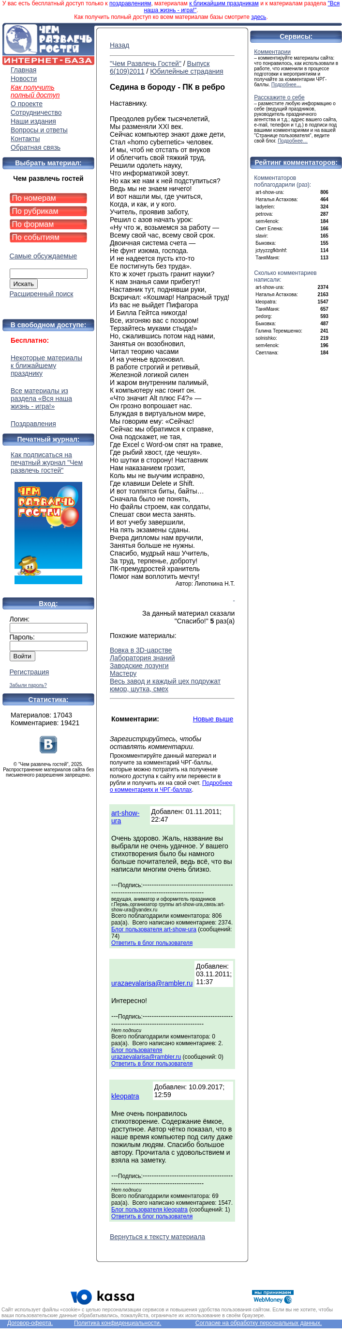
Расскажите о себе (279, 97)
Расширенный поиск (42, 294)
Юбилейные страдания (186, 71)
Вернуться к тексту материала (157, 1237)
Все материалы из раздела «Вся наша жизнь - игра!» (41, 398)
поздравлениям (130, 3)
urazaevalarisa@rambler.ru (152, 983)
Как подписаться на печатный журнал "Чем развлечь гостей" (48, 517)
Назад (119, 45)
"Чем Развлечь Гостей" (145, 63)
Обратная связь (35, 147)
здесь (258, 17)
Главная (23, 70)
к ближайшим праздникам (224, 3)
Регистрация (29, 672)
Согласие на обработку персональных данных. (258, 1323)
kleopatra (125, 1096)
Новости (24, 78)
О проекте (27, 104)
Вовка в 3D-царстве (141, 650)
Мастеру (123, 673)
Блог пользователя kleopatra (149, 1209)
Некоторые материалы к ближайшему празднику (46, 365)
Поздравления (33, 424)
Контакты (25, 139)
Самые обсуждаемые (43, 256)
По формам (33, 224)
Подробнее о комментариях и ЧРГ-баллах (171, 786)
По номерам (34, 198)
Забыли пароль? (28, 685)
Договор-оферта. (30, 1323)
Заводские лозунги (139, 666)
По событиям (36, 237)
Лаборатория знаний (142, 658)
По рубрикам (35, 211)
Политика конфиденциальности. (117, 1323)
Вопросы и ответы (39, 130)
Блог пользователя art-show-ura (153, 929)
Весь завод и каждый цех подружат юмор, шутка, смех (165, 685)
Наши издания (33, 121)
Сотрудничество (36, 112)
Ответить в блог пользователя (152, 943)
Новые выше (213, 719)
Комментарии (272, 51)
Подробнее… (286, 84)
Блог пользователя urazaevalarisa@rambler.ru (146, 1053)
